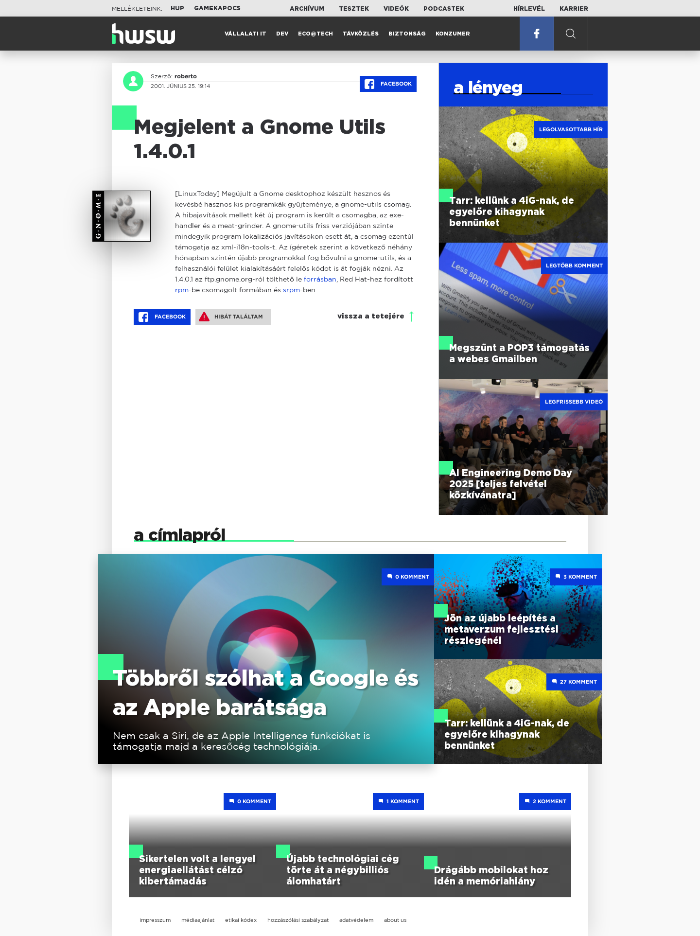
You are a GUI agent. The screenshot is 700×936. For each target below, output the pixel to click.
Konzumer (453, 33)
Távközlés (361, 33)
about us (395, 920)
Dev (282, 33)
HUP (177, 8)
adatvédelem (356, 920)
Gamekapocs (217, 8)
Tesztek (354, 9)
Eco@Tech (315, 33)
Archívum (307, 9)
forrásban (320, 279)
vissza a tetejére (370, 316)
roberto (186, 76)
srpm (291, 289)
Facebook (388, 84)
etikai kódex (241, 920)
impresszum (155, 920)
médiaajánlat (197, 920)
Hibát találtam (231, 316)
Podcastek (443, 9)
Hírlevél (529, 9)
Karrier (574, 9)
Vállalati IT (245, 33)
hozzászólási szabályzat (298, 920)
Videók (396, 9)
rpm (182, 289)
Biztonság (407, 33)
